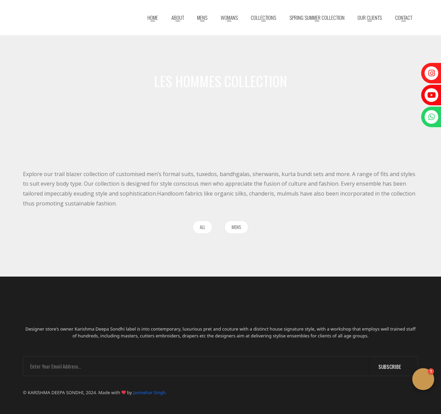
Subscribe (393, 366)
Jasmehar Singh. (150, 392)
